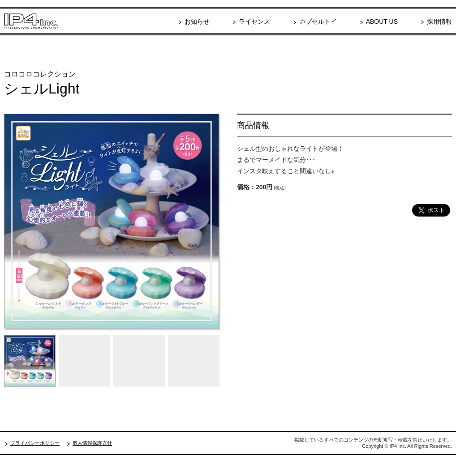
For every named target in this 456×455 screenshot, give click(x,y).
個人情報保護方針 (92, 443)
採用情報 (439, 21)
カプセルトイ (318, 21)
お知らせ (197, 21)
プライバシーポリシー (35, 443)
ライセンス (254, 21)
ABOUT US (382, 21)
